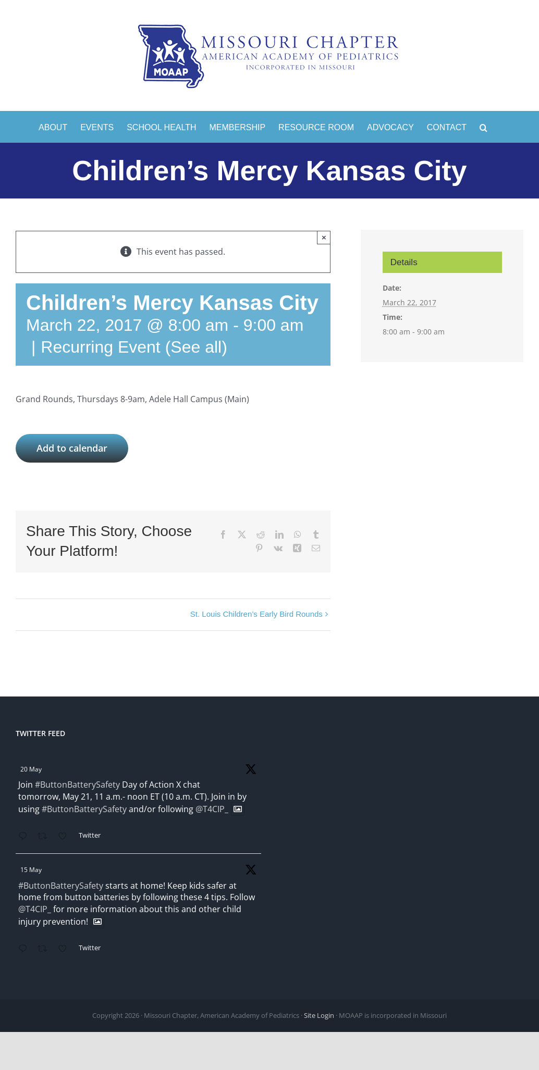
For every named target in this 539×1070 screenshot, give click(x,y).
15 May (31, 869)
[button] (483, 126)
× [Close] (324, 237)
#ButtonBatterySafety (77, 784)
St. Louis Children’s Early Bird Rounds (256, 613)
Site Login (319, 1015)
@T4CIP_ (211, 809)
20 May (31, 769)
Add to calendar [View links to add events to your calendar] (71, 448)
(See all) (196, 347)
